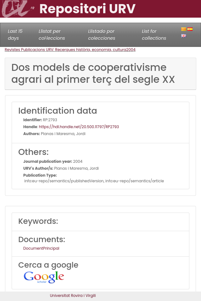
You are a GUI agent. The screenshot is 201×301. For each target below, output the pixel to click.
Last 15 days (15, 34)
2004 (131, 49)
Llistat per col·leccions (52, 34)
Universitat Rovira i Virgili (73, 295)
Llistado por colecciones (101, 34)
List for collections (154, 34)
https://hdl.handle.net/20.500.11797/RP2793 (79, 126)
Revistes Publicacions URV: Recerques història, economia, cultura (65, 49)
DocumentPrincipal (41, 248)
